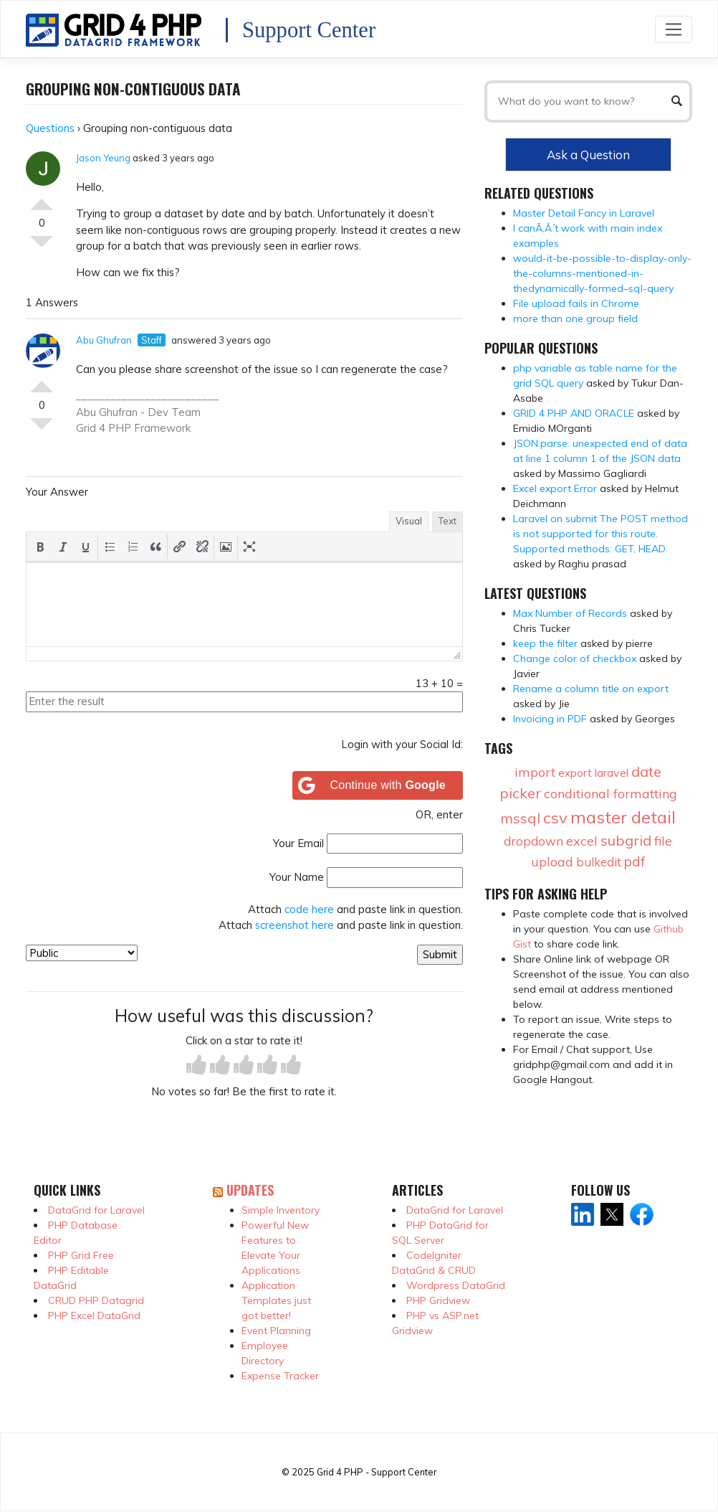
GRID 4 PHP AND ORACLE (573, 413)
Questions (50, 128)
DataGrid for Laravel (96, 1210)
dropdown (533, 841)
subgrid (625, 840)
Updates (250, 1190)
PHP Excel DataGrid (94, 1315)
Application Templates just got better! (276, 1300)
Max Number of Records (570, 613)
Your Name (296, 877)
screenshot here (294, 925)
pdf (635, 861)
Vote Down (41, 247)
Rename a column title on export (591, 688)
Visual (409, 520)
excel (582, 841)
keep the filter (545, 643)
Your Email (298, 843)
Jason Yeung (103, 158)
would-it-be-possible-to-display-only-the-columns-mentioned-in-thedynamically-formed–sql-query (602, 273)
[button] (40, 546)
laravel (611, 772)
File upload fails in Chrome (576, 303)
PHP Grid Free (81, 1255)
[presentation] (40, 546)
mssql (520, 818)
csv (555, 818)
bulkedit (598, 861)
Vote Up (41, 198)
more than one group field (575, 318)
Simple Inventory (280, 1210)
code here (309, 909)
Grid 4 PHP (103, 428)
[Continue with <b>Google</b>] (377, 785)
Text (447, 520)
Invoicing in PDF (550, 718)
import (534, 772)
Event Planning (276, 1330)
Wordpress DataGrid (455, 1285)
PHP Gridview (438, 1300)
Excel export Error (555, 488)
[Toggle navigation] (673, 29)
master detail (623, 817)
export (575, 773)
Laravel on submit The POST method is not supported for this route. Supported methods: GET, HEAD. (600, 533)
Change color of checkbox (574, 658)
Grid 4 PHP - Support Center (376, 1472)
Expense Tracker (280, 1375)
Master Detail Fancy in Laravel (583, 213)
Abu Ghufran (104, 340)
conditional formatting (610, 793)
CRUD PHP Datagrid (96, 1300)
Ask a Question (588, 154)
